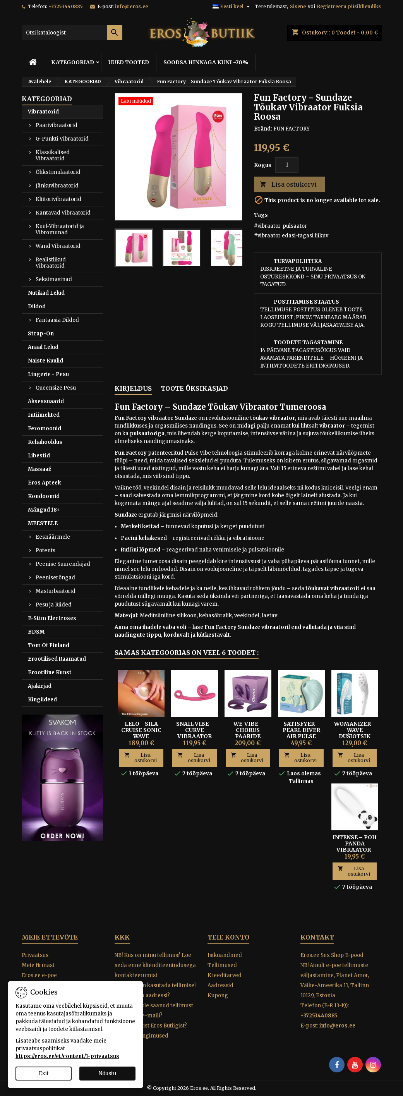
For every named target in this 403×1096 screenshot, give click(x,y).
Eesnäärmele (53, 537)
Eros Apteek (44, 482)
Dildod (37, 306)
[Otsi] (72, 32)
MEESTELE (43, 523)
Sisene (298, 6)
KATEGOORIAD (72, 62)
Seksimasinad (54, 279)
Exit (44, 1073)
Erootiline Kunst (50, 672)
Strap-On (41, 333)
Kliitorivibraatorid (58, 199)
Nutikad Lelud (46, 293)
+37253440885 (65, 6)
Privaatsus (35, 955)
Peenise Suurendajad (63, 564)
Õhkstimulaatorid (58, 172)
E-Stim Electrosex (52, 618)
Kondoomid (44, 496)
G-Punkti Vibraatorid (62, 139)
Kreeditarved (225, 975)
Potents (45, 550)
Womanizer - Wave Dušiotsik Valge (354, 733)
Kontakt (317, 937)
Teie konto (228, 937)
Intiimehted (44, 415)
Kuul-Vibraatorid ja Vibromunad (60, 229)
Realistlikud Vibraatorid (51, 262)
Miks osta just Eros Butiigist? (151, 1025)
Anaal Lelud (43, 347)
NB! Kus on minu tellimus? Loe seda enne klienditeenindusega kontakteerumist (155, 965)
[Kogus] (286, 165)
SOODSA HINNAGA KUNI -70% (206, 62)
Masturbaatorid (55, 591)
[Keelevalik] (232, 6)
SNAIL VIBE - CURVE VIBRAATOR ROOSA (194, 733)
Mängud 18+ (44, 510)
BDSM (36, 632)
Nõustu (107, 1073)
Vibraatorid (43, 111)
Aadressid (220, 985)
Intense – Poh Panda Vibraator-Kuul (355, 846)
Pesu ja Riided (54, 604)
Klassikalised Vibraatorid (53, 155)
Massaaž (39, 469)
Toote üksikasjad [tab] (194, 388)
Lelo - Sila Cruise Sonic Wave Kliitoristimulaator (152, 733)
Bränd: (263, 128)
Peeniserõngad (55, 577)
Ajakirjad (39, 686)
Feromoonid (44, 428)
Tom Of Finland (48, 645)
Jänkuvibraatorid (57, 185)
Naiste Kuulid (45, 360)
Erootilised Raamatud (57, 659)
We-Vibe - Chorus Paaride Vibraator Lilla (248, 736)
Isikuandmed (225, 955)
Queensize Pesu (56, 388)
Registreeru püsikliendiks (349, 6)
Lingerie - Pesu (48, 374)
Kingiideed (42, 699)
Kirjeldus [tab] (133, 388)
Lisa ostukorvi (288, 184)
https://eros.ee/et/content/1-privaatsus (67, 1056)
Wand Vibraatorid (58, 246)
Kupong (218, 995)
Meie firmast (38, 965)
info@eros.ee (131, 6)
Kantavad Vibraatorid (63, 213)
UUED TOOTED (128, 62)
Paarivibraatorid (56, 125)
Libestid (39, 455)
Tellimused (222, 965)
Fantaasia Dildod (57, 320)
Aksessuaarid (46, 401)
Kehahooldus (45, 442)
